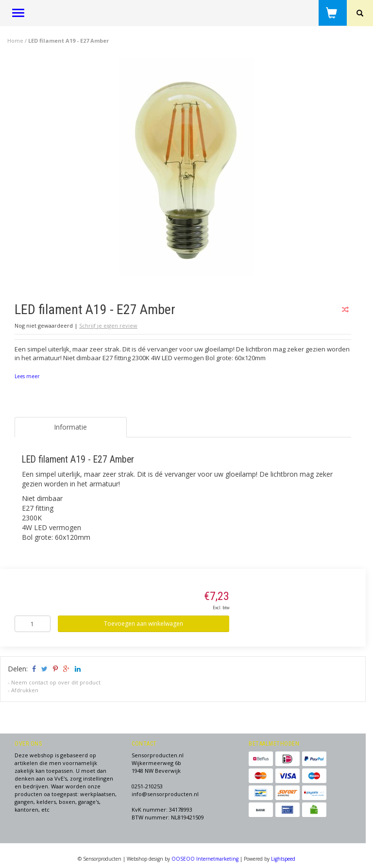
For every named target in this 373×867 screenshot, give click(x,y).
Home (15, 40)
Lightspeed (283, 858)
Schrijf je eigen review (108, 325)
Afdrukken (24, 690)
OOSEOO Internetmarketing (204, 858)
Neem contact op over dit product (56, 682)
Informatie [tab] (70, 427)
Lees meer (27, 376)
